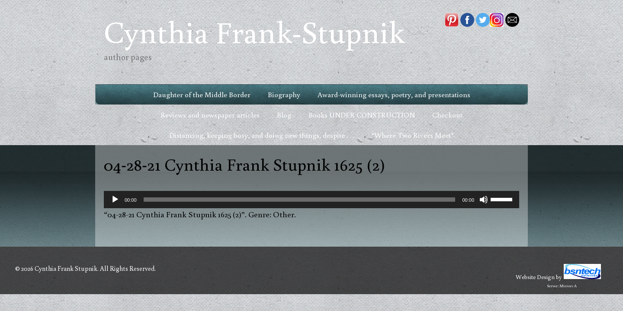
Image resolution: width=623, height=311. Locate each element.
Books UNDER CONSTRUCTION (361, 115)
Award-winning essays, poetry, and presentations (394, 94)
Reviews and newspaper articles (210, 115)
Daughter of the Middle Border (201, 94)
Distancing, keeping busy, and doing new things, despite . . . (261, 135)
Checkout (447, 115)
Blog (284, 115)
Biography (284, 94)
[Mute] (483, 199)
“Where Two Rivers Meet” (412, 135)
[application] (311, 199)
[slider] (300, 199)
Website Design (535, 277)
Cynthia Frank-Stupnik (254, 31)
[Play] (115, 199)
